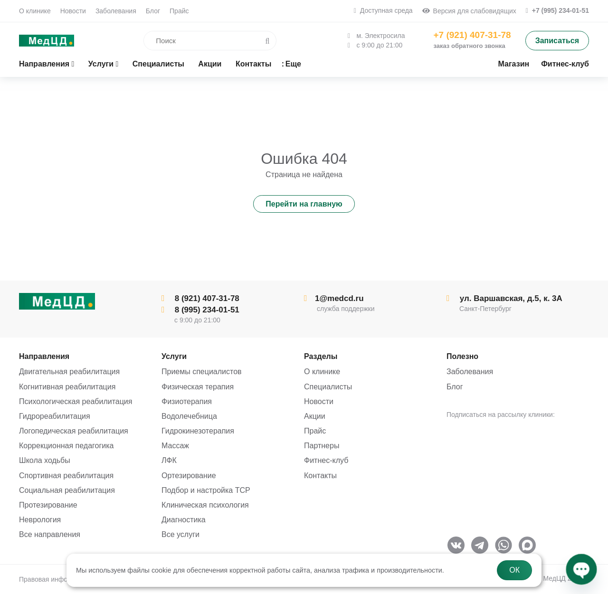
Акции (314, 416)
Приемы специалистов (202, 372)
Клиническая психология (205, 505)
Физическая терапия (198, 387)
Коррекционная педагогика (66, 446)
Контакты (320, 475)
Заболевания (115, 11)
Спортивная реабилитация (66, 475)
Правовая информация (55, 579)
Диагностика (184, 520)
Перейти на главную (304, 204)
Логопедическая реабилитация (73, 431)
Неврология (40, 520)
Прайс (179, 11)
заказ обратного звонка (469, 45)
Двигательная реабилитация (69, 372)
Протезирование (48, 505)
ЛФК (169, 460)
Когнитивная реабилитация (67, 387)
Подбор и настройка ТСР (206, 490)
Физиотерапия (187, 401)
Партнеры (321, 446)
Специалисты (328, 387)
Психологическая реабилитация (75, 401)
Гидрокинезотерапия (198, 431)
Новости (73, 11)
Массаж (175, 446)
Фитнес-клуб (326, 460)
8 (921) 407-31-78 (200, 298)
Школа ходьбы (44, 460)
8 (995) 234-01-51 (200, 309)
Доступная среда (383, 10)
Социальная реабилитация (67, 490)
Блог (153, 11)
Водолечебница (189, 416)
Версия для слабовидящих (469, 11)
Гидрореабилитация (54, 416)
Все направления (49, 534)
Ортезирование (189, 475)
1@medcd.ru (334, 298)
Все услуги (181, 534)
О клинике (35, 11)
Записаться (557, 41)
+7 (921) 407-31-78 (472, 35)
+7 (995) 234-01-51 (557, 10)
